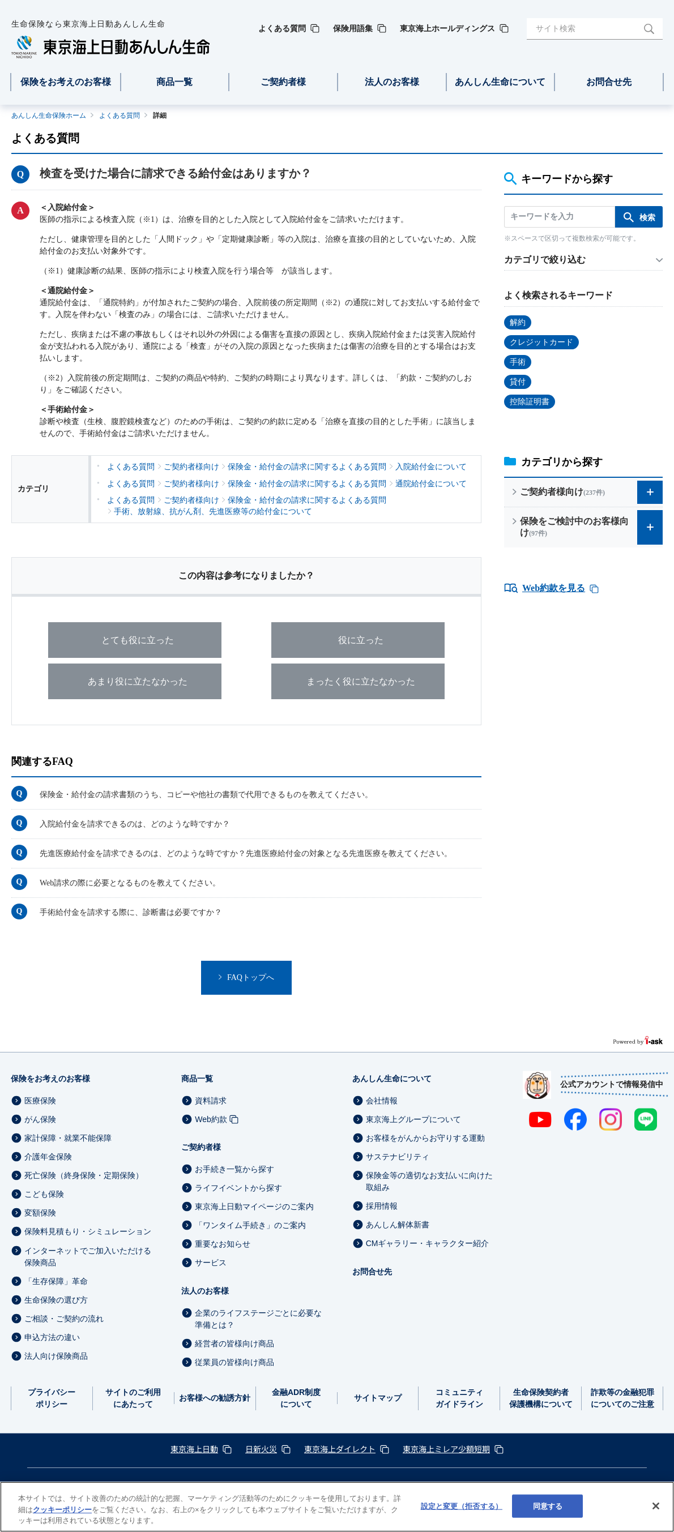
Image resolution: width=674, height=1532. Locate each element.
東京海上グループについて (413, 1119)
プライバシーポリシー (51, 1398)
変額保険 (40, 1212)
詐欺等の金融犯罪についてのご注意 (622, 1398)
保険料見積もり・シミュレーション (87, 1231)
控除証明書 (529, 401)
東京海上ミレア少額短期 (446, 1448)
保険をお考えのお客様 (50, 1078)
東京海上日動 (194, 1448)
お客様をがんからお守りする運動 (425, 1137)
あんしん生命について (392, 1078)
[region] (337, 1507)
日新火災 (261, 1448)
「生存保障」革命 (56, 1281)
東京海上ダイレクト (340, 1448)
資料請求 (211, 1100)
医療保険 (40, 1100)
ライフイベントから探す (238, 1187)
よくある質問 (119, 115)
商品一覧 (197, 1078)
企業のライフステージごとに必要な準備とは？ (258, 1318)
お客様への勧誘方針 (214, 1397)
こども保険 (44, 1194)
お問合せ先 (372, 1271)
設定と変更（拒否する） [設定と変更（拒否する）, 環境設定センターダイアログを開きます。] (461, 1505)
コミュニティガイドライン (459, 1398)
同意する (548, 1505)
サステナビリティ (397, 1156)
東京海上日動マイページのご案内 (254, 1206)
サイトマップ (378, 1397)
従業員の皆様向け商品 (234, 1362)
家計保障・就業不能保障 (68, 1137)
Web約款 (211, 1119)
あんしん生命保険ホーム (48, 115)
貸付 (518, 382)
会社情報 (382, 1100)
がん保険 (40, 1119)
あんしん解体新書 (397, 1224)
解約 (518, 322)
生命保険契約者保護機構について (541, 1398)
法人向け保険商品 (56, 1355)
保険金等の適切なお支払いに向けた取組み (429, 1181)
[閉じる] (655, 1506)
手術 (518, 362)
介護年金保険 (48, 1156)
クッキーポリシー (62, 1509)
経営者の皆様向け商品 (234, 1343)
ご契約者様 (201, 1147)
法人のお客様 (205, 1290)
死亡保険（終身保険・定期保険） (83, 1175)
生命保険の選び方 (56, 1299)
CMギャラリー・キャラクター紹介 (427, 1243)
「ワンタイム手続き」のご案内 (250, 1225)
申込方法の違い (52, 1337)
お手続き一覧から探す (234, 1169)
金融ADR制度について (296, 1398)
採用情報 (382, 1205)
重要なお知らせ (222, 1243)
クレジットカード (541, 342)
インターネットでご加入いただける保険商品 (87, 1256)
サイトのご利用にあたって (133, 1398)
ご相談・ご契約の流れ (64, 1318)
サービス (211, 1263)
